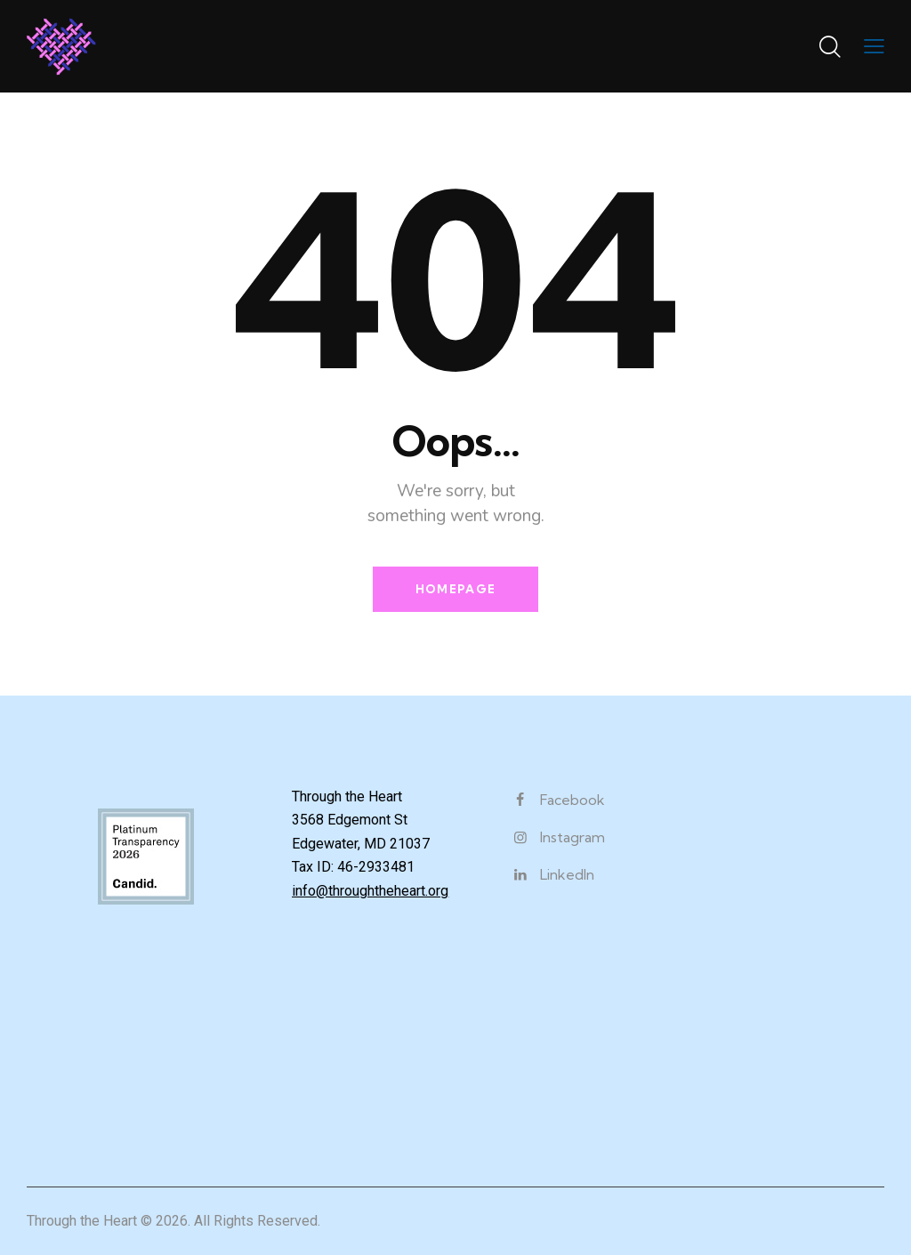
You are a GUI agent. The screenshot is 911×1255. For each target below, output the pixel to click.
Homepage (455, 589)
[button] (874, 46)
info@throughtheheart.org (370, 890)
